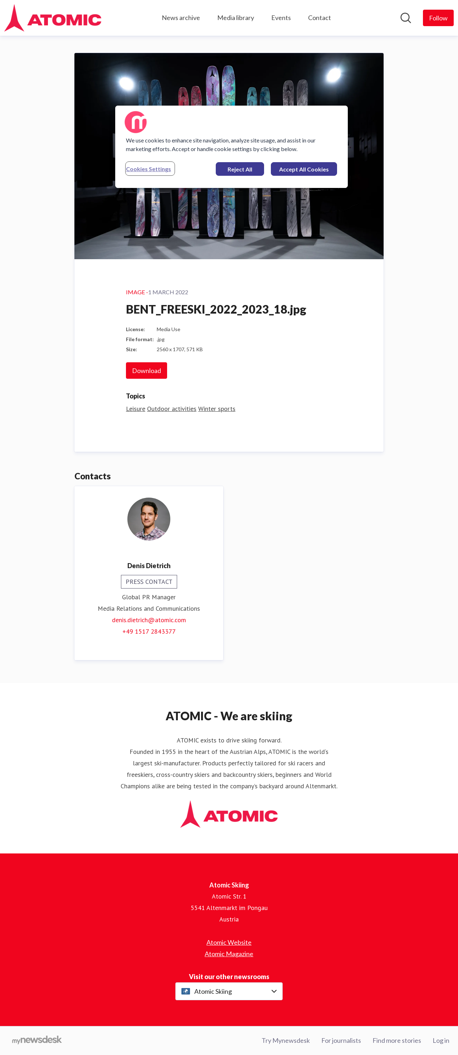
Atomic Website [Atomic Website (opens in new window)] (229, 942)
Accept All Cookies (304, 169)
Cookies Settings (148, 168)
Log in (441, 1040)
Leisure (135, 409)
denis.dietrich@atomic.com (149, 620)
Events (281, 17)
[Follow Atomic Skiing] (438, 18)
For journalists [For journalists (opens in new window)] (341, 1040)
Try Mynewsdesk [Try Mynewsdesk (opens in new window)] (286, 1040)
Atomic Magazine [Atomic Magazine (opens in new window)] (229, 954)
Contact (319, 17)
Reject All (240, 169)
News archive (181, 17)
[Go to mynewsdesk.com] (37, 1040)
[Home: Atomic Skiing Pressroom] (52, 18)
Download (146, 370)
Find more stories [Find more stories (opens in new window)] (396, 1040)
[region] (231, 147)
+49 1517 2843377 (149, 631)
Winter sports (216, 409)
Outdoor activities (171, 409)
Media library (235, 17)
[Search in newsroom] (405, 18)
